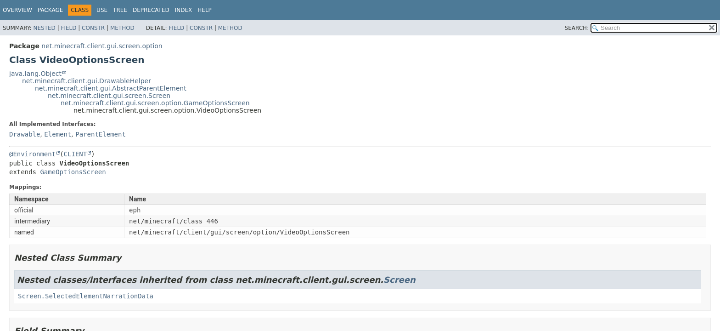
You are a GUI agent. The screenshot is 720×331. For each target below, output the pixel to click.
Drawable (24, 134)
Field (68, 28)
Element (57, 134)
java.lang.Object (35, 73)
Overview (17, 10)
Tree (120, 10)
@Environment (32, 154)
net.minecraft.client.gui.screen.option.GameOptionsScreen (155, 103)
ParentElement (100, 134)
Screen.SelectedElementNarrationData (85, 296)
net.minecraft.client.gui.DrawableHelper (86, 81)
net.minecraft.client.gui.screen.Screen (109, 95)
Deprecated (151, 10)
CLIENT (75, 154)
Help (204, 10)
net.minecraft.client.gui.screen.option (101, 46)
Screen (399, 280)
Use (101, 10)
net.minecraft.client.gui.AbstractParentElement (110, 88)
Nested (44, 28)
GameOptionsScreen (73, 172)
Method (122, 28)
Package (50, 10)
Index (183, 10)
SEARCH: (577, 28)
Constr (93, 28)
